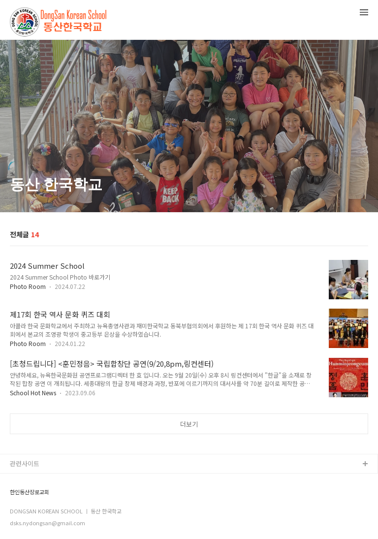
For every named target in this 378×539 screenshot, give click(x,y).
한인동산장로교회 (29, 492)
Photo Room (28, 286)
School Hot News (33, 392)
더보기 (189, 424)
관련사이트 (24, 463)
